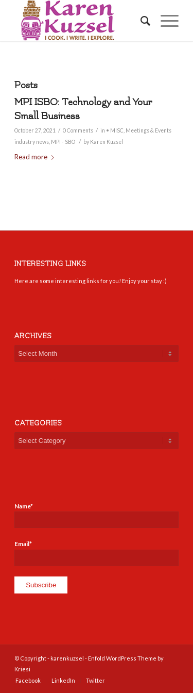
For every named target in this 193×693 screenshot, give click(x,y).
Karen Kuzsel (106, 142)
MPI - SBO (63, 142)
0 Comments (78, 130)
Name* (96, 515)
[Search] (140, 20)
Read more (36, 157)
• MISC (115, 130)
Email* (96, 553)
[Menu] (164, 20)
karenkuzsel (67, 658)
